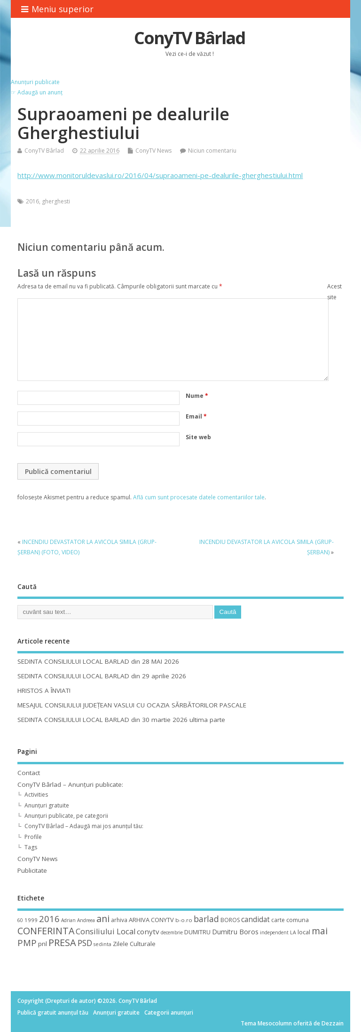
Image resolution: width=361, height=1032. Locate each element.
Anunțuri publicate (35, 82)
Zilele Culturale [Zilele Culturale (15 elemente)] (134, 943)
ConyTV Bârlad (189, 37)
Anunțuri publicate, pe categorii (66, 816)
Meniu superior (57, 9)
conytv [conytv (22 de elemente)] (148, 931)
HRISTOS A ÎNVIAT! (44, 690)
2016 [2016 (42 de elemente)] (49, 918)
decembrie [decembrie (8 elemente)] (172, 932)
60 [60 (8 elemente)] (20, 920)
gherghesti (56, 201)
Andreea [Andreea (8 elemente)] (86, 920)
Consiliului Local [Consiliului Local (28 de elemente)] (105, 931)
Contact (28, 772)
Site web (198, 437)
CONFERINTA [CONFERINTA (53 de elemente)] (45, 930)
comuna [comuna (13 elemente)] (297, 920)
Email (196, 416)
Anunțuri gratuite (46, 805)
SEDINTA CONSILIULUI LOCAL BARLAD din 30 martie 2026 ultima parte (121, 719)
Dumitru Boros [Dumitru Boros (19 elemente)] (235, 931)
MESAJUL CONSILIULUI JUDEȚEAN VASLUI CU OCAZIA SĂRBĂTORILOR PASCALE (131, 705)
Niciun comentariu (212, 151)
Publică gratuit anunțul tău (52, 1012)
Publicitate (32, 870)
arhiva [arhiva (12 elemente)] (119, 920)
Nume (197, 396)
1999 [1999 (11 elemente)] (31, 919)
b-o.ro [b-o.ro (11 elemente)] (183, 919)
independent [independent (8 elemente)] (274, 932)
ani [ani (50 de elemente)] (103, 918)
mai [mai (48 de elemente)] (320, 930)
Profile (33, 837)
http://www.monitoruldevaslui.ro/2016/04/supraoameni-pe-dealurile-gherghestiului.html (160, 175)
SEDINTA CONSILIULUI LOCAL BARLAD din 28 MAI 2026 (98, 661)
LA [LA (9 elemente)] (293, 932)
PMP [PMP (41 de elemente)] (27, 942)
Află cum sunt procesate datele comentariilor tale (199, 497)
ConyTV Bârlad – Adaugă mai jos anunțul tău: (83, 826)
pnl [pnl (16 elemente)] (42, 943)
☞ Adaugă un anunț (37, 92)
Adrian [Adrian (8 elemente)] (68, 920)
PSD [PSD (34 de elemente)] (85, 942)
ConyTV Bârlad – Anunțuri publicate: (70, 784)
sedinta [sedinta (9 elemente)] (102, 944)
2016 (32, 201)
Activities (36, 795)
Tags (30, 847)
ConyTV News (153, 151)
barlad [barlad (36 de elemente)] (206, 918)
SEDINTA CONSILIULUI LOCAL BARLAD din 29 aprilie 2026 (101, 676)
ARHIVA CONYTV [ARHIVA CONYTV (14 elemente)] (151, 920)
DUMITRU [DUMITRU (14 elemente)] (197, 932)
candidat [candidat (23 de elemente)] (255, 919)
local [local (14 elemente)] (304, 932)
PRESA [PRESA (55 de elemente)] (62, 942)
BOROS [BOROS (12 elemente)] (230, 920)
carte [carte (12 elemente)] (278, 920)
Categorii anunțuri (168, 1012)
